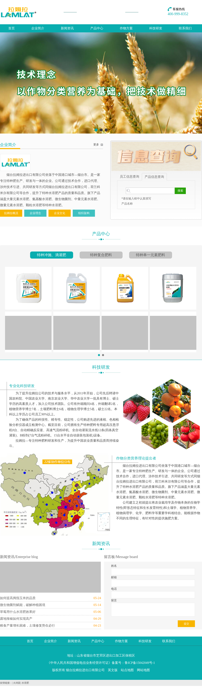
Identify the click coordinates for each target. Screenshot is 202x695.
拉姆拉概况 (11, 213)
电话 (114, 588)
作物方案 (126, 28)
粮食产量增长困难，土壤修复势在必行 (27, 625)
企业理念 (35, 213)
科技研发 (155, 28)
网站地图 (143, 670)
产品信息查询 (154, 176)
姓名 (114, 565)
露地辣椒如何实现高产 (16, 618)
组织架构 (83, 213)
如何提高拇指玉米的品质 (18, 598)
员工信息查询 (129, 176)
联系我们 (185, 28)
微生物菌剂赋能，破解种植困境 (22, 605)
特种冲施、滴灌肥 (51, 255)
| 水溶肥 (24, 682)
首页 (11, 28)
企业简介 (37, 28)
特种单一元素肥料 (150, 255)
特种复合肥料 (101, 255)
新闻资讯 (67, 28)
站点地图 (127, 670)
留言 (114, 600)
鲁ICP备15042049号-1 (140, 662)
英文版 (113, 670)
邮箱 (114, 577)
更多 (96, 144)
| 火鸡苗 (16, 682)
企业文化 (59, 213)
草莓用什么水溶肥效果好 (18, 611)
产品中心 (96, 28)
